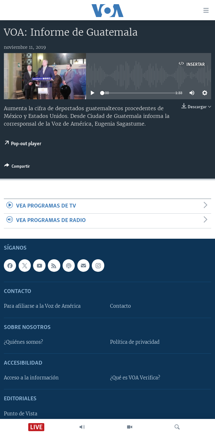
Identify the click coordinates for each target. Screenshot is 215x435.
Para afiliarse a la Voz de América (42, 306)
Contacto (120, 306)
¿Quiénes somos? (23, 342)
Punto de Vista (20, 413)
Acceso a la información (31, 378)
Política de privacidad (134, 342)
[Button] (17, 167)
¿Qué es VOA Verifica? (135, 378)
